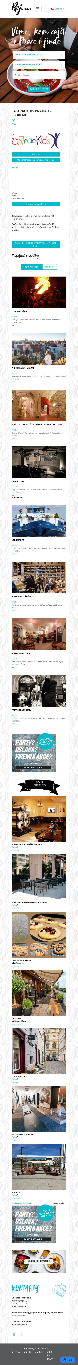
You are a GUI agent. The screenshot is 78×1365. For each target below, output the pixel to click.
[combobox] (39, 55)
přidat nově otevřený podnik (22, 1203)
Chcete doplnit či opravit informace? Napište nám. (35, 244)
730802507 (36, 154)
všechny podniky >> (60, 1203)
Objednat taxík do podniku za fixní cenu (35, 160)
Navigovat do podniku (35, 204)
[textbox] (38, 54)
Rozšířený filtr (39, 89)
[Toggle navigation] (38, 8)
